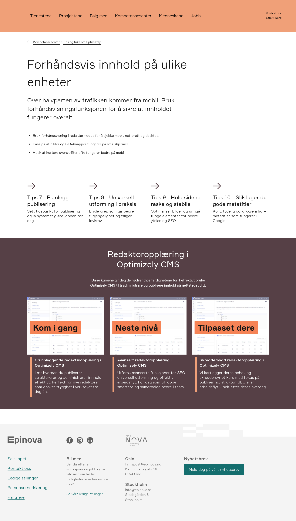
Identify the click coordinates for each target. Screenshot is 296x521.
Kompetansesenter (133, 15)
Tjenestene (41, 15)
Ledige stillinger (23, 477)
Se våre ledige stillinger (84, 494)
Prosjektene (70, 15)
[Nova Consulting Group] (148, 440)
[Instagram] (80, 440)
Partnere (16, 497)
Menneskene (171, 15)
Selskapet (17, 458)
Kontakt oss (273, 13)
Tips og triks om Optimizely (82, 42)
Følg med (98, 15)
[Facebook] (69, 440)
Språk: (270, 17)
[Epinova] (16, 16)
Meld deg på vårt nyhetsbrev (214, 469)
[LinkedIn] (90, 440)
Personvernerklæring (27, 487)
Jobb (196, 15)
